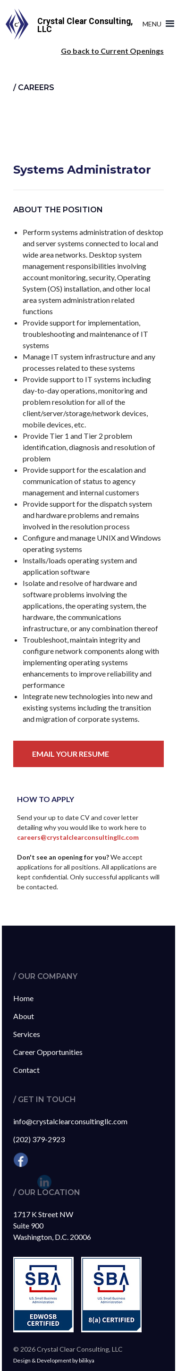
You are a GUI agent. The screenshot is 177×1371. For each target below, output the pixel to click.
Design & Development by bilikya (53, 1360)
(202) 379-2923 (39, 1139)
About (23, 1016)
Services (26, 1033)
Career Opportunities (48, 1051)
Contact (26, 1069)
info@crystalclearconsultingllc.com (70, 1121)
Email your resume (70, 753)
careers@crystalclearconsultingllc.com (78, 837)
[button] (156, 24)
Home (23, 998)
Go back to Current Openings (112, 50)
